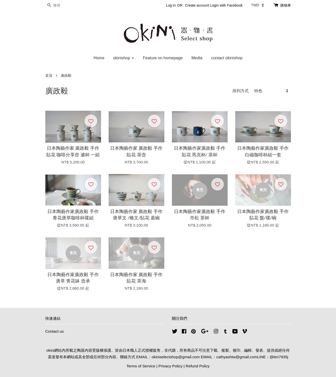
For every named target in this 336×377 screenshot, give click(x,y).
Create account (197, 5)
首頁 (48, 76)
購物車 (285, 5)
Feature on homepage (163, 58)
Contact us (54, 331)
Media (197, 58)
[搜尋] (60, 5)
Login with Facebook (226, 5)
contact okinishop (227, 58)
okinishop (123, 58)
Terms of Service (140, 366)
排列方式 (240, 90)
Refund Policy (197, 366)
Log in (171, 5)
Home (98, 58)
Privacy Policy (171, 366)
